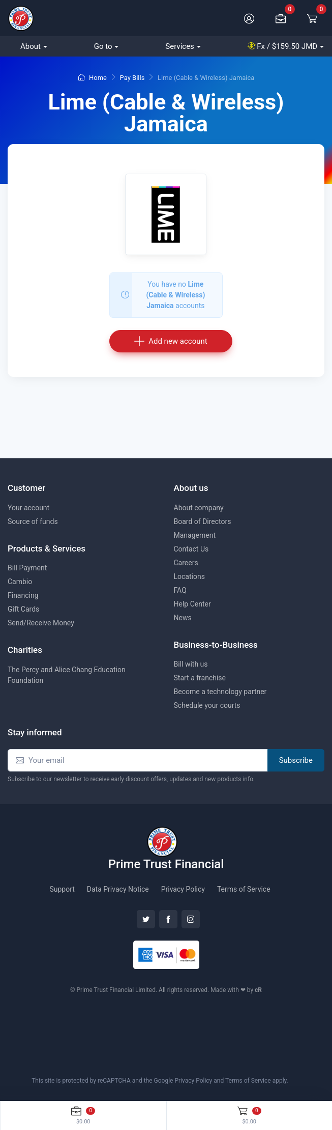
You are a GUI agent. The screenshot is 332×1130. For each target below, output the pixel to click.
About (30, 46)
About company (199, 508)
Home (92, 77)
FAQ (180, 590)
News (183, 618)
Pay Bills (132, 77)
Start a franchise (200, 678)
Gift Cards (23, 609)
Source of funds (33, 521)
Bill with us (191, 664)
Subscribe (296, 760)
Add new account (170, 341)
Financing (23, 595)
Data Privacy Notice (118, 889)
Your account (28, 508)
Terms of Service (243, 889)
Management (195, 535)
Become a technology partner (220, 691)
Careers (186, 563)
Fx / (283, 46)
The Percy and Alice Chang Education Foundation (67, 675)
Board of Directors (202, 521)
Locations (189, 576)
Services (179, 46)
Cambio (20, 581)
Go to (103, 46)
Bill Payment (27, 568)
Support (61, 889)
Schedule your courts (207, 705)
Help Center (192, 604)
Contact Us (191, 549)
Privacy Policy (183, 889)
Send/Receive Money (41, 623)
